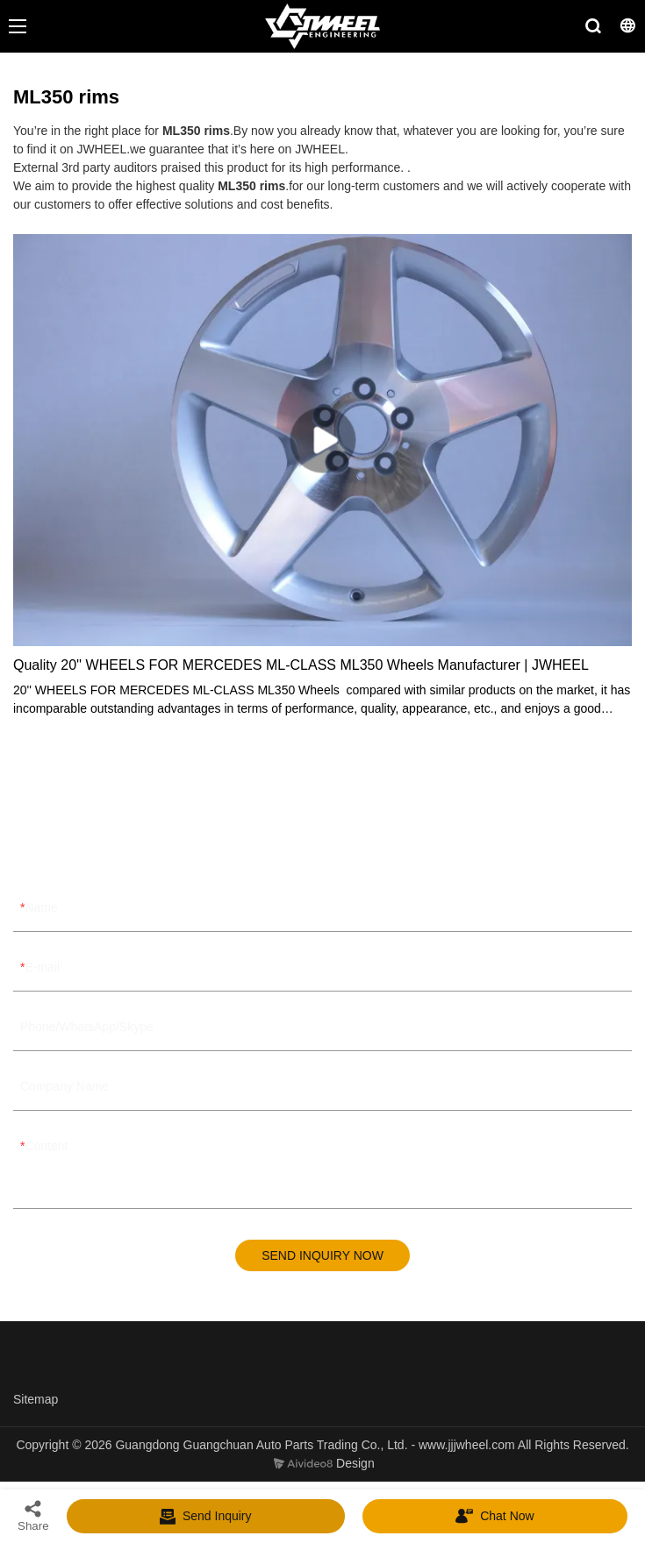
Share (33, 1515)
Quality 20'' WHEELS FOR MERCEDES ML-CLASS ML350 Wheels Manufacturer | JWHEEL (301, 665)
